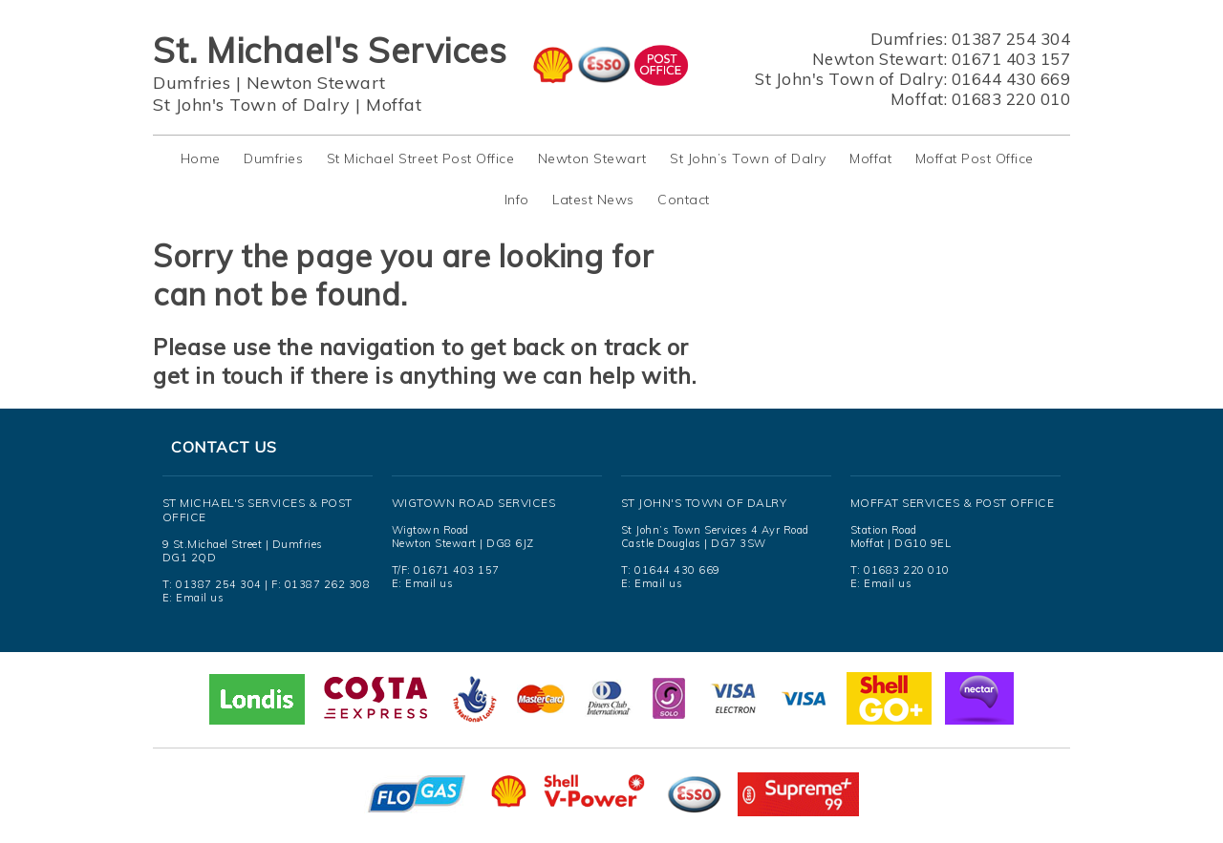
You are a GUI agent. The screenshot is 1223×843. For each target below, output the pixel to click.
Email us (200, 597)
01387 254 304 (1011, 39)
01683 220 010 (1011, 99)
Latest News (593, 199)
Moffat (393, 105)
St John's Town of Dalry (252, 105)
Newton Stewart (316, 83)
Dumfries (191, 83)
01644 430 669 (1011, 79)
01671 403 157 (1011, 59)
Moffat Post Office (974, 158)
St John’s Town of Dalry (748, 158)
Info (516, 199)
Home (201, 158)
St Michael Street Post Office (421, 158)
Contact (683, 199)
